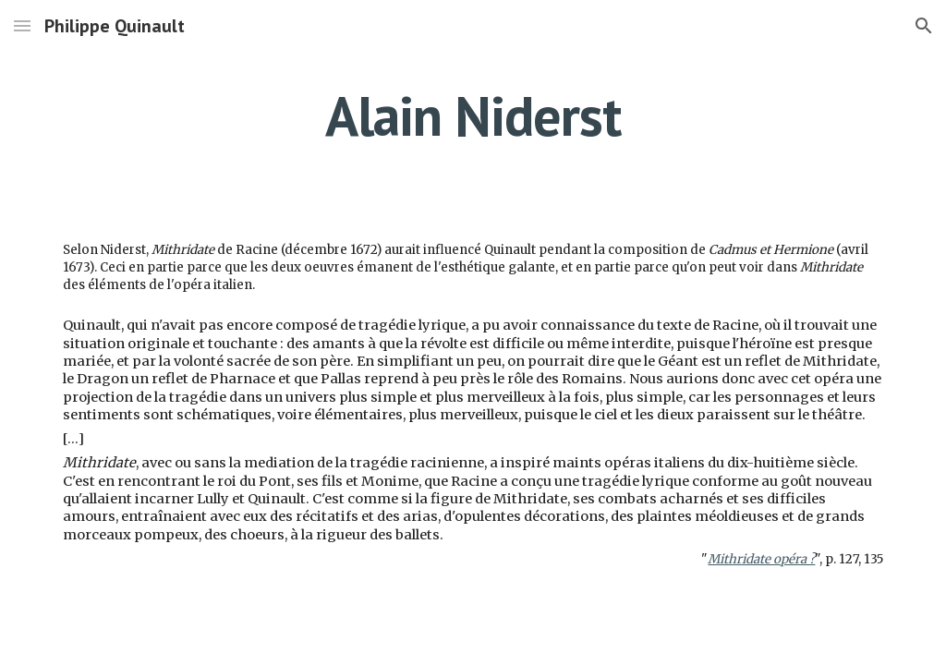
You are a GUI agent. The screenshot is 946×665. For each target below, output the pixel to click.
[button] (22, 25)
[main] (472, 115)
